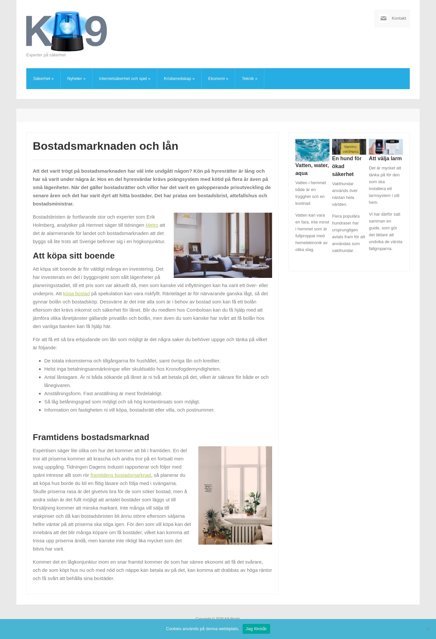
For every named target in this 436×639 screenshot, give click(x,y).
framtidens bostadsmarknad (120, 475)
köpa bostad (76, 293)
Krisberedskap (179, 78)
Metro (152, 225)
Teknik (249, 78)
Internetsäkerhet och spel (124, 78)
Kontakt (399, 18)
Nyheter (76, 78)
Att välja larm (385, 158)
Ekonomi (218, 78)
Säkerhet (43, 78)
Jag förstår (256, 628)
